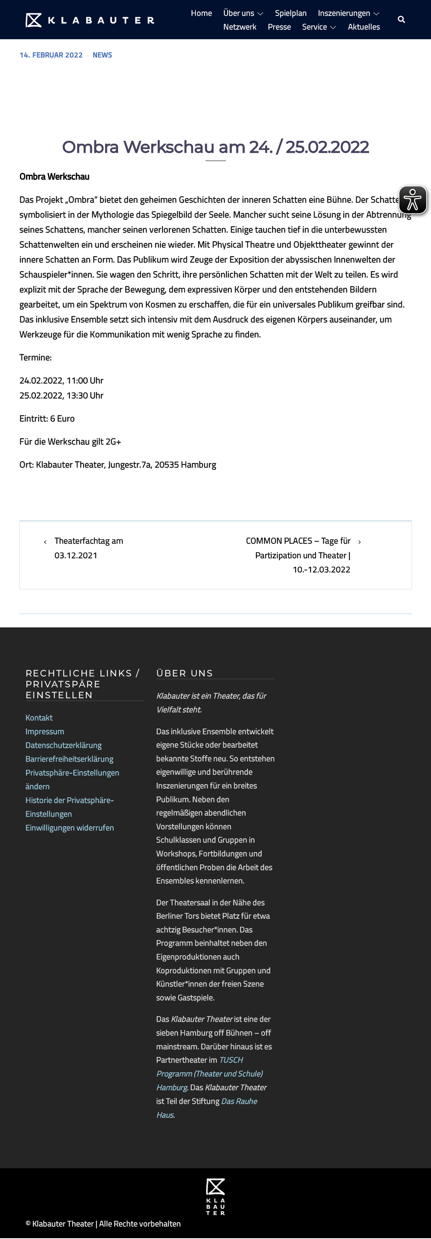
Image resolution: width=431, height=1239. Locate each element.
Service (314, 26)
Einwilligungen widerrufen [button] (69, 827)
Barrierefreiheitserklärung (69, 759)
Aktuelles (364, 26)
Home (201, 12)
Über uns (238, 12)
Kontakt (39, 718)
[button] (402, 20)
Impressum (44, 732)
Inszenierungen (344, 12)
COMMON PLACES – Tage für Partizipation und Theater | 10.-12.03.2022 (295, 556)
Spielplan (291, 12)
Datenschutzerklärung (63, 746)
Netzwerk (240, 26)
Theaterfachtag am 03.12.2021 (90, 548)
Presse (279, 26)
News (105, 54)
